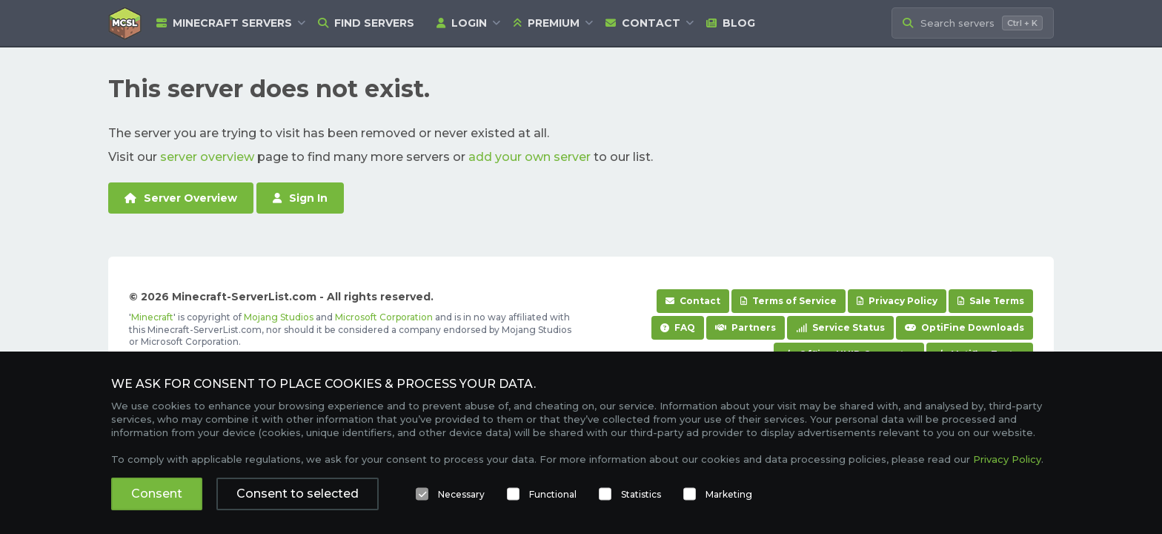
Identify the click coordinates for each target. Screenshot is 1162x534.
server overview (207, 157)
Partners (745, 327)
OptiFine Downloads (964, 327)
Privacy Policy (897, 300)
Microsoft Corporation (384, 317)
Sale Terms (990, 300)
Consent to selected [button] (297, 494)
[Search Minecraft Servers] (973, 23)
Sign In (300, 198)
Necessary (461, 494)
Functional (553, 494)
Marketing (729, 494)
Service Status (840, 327)
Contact (642, 23)
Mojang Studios (278, 317)
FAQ (677, 327)
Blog (730, 23)
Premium (546, 23)
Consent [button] (156, 494)
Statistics (641, 494)
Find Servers (366, 23)
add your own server (529, 157)
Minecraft (152, 317)
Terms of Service (788, 300)
